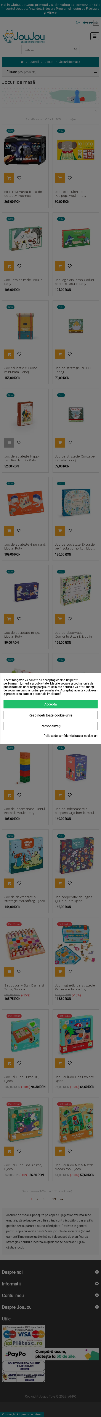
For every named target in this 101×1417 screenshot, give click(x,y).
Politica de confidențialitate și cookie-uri (71, 735)
